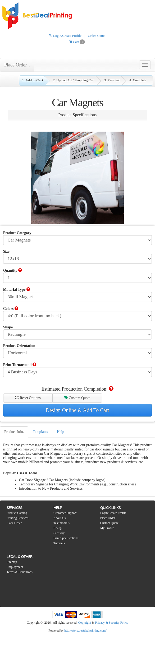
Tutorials (59, 543)
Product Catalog (17, 513)
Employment (15, 567)
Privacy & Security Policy (111, 622)
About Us (59, 518)
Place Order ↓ (17, 65)
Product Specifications (77, 115)
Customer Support (65, 513)
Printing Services (17, 518)
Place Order (14, 523)
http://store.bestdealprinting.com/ (85, 630)
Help (60, 432)
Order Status (96, 36)
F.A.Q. (57, 528)
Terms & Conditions (20, 572)
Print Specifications (65, 538)
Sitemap (12, 562)
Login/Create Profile (65, 36)
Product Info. (14, 432)
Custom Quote (77, 398)
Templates (40, 432)
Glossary (59, 533)
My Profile (107, 528)
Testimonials (61, 523)
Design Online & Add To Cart (77, 410)
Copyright (84, 622)
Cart (77, 42)
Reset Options (27, 398)
